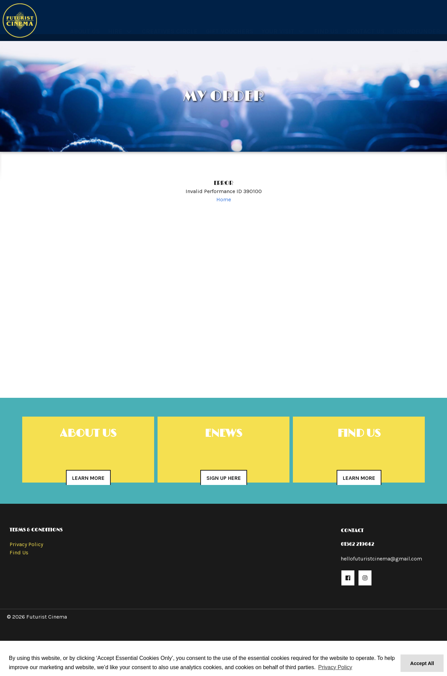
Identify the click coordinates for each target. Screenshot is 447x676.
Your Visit (278, 23)
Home (223, 199)
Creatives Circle (170, 23)
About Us (85, 23)
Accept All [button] (422, 663)
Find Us (326, 23)
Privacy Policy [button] (335, 667)
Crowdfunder (416, 23)
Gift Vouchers (229, 23)
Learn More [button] (88, 478)
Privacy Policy (26, 544)
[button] (348, 578)
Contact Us (365, 23)
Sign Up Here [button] (223, 478)
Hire (115, 23)
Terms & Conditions (36, 530)
